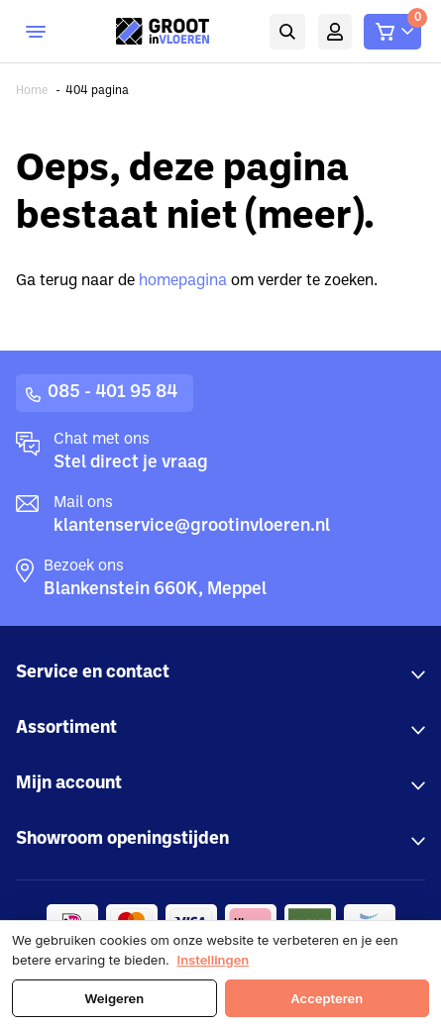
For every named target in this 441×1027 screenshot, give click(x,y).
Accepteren (326, 998)
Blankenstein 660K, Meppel (155, 589)
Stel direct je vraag (131, 463)
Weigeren (114, 998)
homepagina (183, 281)
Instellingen (213, 960)
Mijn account (335, 32)
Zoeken (287, 32)
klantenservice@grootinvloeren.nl (192, 526)
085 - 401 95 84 (112, 392)
